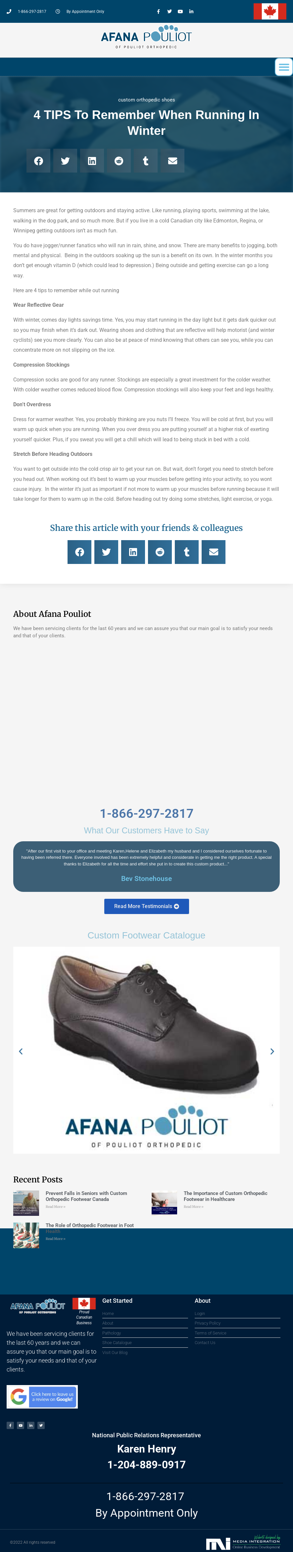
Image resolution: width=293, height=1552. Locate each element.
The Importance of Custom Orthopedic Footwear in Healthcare (226, 1196)
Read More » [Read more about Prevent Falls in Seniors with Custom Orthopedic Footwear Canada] (56, 1207)
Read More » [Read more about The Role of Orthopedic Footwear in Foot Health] (56, 1239)
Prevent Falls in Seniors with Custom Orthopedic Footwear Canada (86, 1196)
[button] (284, 67)
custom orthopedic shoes (146, 100)
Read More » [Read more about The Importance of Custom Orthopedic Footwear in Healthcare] (194, 1207)
